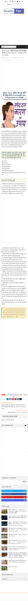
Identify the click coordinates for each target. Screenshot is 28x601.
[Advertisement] (14, 30)
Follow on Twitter (14, 491)
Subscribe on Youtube (14, 497)
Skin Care (20, 59)
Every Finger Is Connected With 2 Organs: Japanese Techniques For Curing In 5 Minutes (18, 548)
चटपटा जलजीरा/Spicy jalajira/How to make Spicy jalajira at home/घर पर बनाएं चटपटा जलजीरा (18, 512)
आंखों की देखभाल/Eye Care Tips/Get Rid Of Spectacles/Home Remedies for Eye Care (18, 542)
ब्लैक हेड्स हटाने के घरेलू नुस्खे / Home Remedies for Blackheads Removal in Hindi (18, 530)
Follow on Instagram (14, 500)
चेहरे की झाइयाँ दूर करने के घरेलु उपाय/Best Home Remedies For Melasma (18, 561)
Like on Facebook (14, 494)
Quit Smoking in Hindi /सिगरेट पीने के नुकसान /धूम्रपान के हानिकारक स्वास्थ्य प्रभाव (18, 517)
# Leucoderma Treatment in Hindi (14, 395)
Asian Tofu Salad (13, 567)
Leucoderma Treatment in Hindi (9, 59)
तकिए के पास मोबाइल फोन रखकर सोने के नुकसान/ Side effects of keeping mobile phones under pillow (18, 524)
